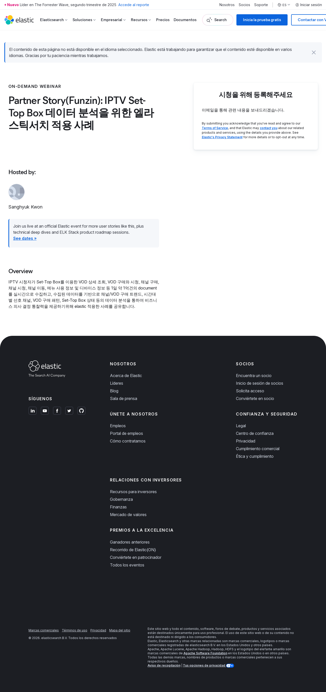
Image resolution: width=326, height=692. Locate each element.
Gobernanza (121, 499)
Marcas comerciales (44, 630)
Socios (244, 5)
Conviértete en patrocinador (135, 557)
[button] (314, 52)
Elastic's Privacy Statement (222, 137)
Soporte (261, 5)
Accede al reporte (133, 5)
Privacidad (245, 441)
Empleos (118, 425)
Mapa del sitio (119, 630)
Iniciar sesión (308, 5)
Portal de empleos (126, 433)
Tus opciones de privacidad (204, 665)
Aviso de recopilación (164, 665)
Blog (114, 390)
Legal (241, 425)
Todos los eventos (127, 565)
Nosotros (227, 5)
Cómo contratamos (128, 441)
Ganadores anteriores (130, 542)
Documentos (185, 19)
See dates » (25, 238)
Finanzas (118, 506)
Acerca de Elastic (126, 375)
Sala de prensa (123, 398)
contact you (268, 128)
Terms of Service (215, 128)
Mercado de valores (128, 514)
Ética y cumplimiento (255, 456)
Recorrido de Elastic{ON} (133, 549)
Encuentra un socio (254, 375)
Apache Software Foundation (205, 653)
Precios (162, 19)
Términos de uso (74, 630)
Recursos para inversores (133, 491)
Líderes (116, 383)
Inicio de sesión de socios (259, 383)
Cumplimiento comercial (257, 448)
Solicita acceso (250, 390)
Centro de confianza (255, 433)
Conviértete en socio (255, 398)
